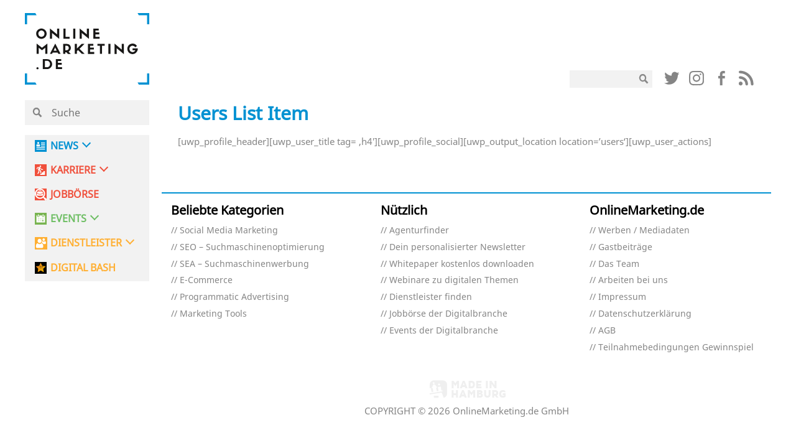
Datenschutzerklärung (645, 314)
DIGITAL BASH (83, 268)
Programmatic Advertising (234, 297)
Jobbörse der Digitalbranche (448, 314)
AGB (607, 330)
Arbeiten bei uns (633, 280)
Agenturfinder (419, 230)
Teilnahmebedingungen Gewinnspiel (676, 347)
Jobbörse (74, 194)
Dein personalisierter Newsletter (457, 247)
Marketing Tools (213, 314)
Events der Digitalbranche (443, 330)
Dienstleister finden (430, 297)
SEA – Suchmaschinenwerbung (244, 264)
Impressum (622, 297)
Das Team (618, 264)
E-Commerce (206, 280)
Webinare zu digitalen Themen (454, 280)
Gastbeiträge (625, 247)
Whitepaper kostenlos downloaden (461, 264)
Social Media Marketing (229, 230)
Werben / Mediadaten (644, 230)
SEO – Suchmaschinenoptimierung (252, 247)
